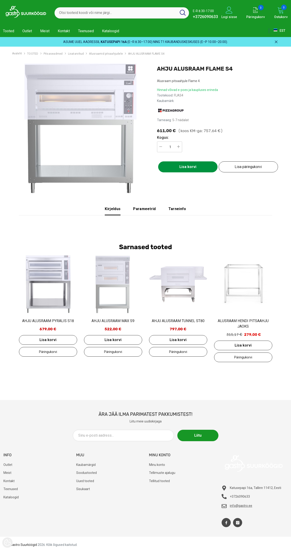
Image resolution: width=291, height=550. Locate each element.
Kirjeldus (113, 209)
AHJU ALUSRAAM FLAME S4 (146, 53)
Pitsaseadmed (53, 53)
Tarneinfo (177, 209)
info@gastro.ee (241, 505)
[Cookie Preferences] (7, 542)
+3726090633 (205, 16)
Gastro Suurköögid (23, 545)
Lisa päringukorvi (248, 167)
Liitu (198, 435)
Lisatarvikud (76, 53)
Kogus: (163, 137)
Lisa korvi (187, 167)
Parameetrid (144, 209)
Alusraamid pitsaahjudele (106, 53)
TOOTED (32, 53)
